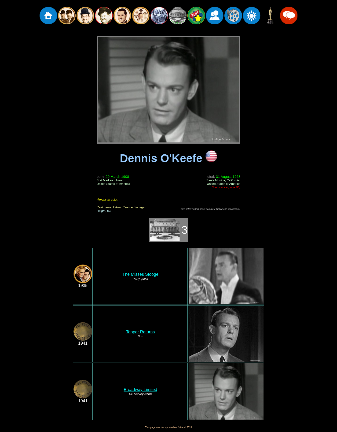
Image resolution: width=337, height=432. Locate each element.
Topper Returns (140, 332)
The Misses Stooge (140, 274)
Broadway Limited (140, 389)
